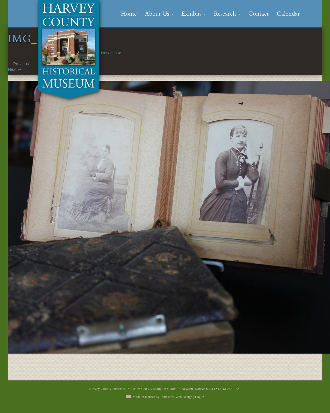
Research (227, 14)
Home (129, 14)
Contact (258, 14)
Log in (199, 397)
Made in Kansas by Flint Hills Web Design (162, 397)
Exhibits (193, 14)
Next (14, 69)
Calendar (288, 14)
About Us (159, 14)
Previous (18, 63)
